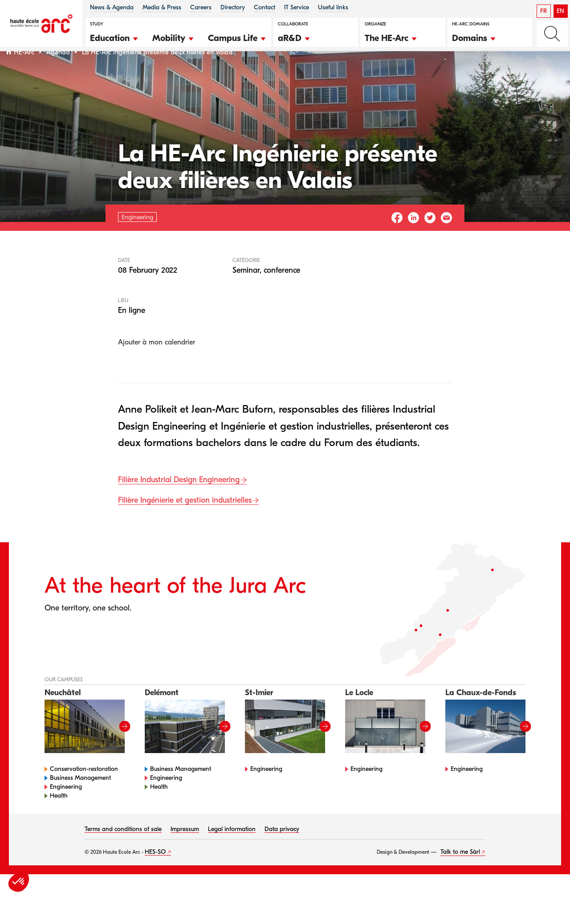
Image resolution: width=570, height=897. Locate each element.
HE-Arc (24, 75)
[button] (114, 37)
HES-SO (155, 874)
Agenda (58, 75)
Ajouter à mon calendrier (156, 365)
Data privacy (282, 852)
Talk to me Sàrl (460, 874)
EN (560, 11)
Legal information (232, 852)
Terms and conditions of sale (123, 852)
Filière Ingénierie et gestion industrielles (185, 523)
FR (543, 11)
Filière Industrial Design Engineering (179, 503)
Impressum (185, 852)
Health (59, 818)
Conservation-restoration (84, 791)
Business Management (80, 800)
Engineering (66, 809)
